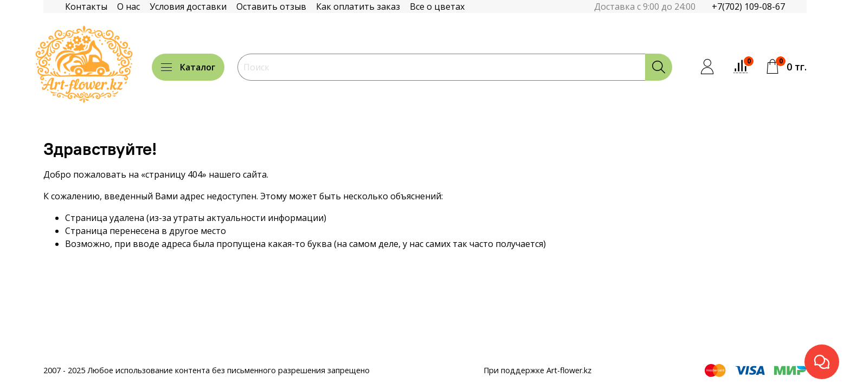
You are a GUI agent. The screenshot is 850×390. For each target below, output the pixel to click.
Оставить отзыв (271, 6)
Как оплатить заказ (358, 6)
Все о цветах (437, 6)
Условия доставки (188, 6)
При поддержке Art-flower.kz (537, 370)
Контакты (86, 6)
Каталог (188, 67)
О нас (128, 6)
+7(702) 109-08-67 (748, 6)
